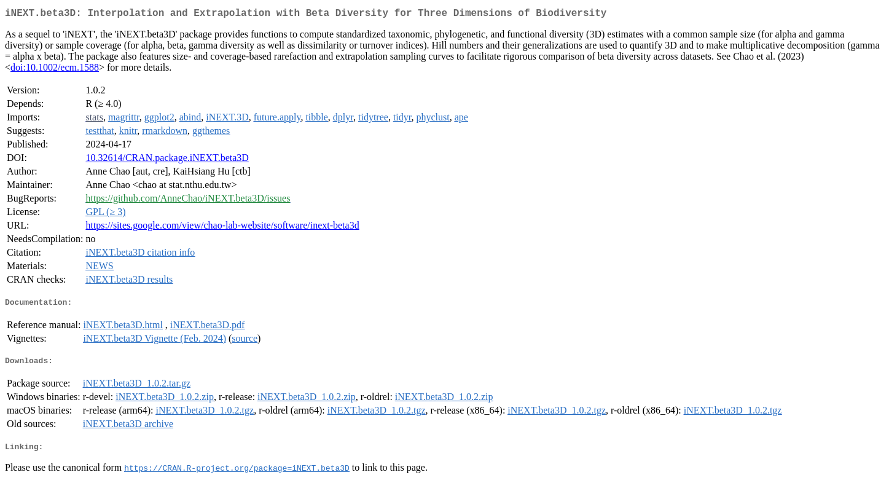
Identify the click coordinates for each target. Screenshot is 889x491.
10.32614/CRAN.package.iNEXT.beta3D (166, 160)
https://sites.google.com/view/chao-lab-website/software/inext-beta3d (222, 227)
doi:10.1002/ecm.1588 (54, 70)
